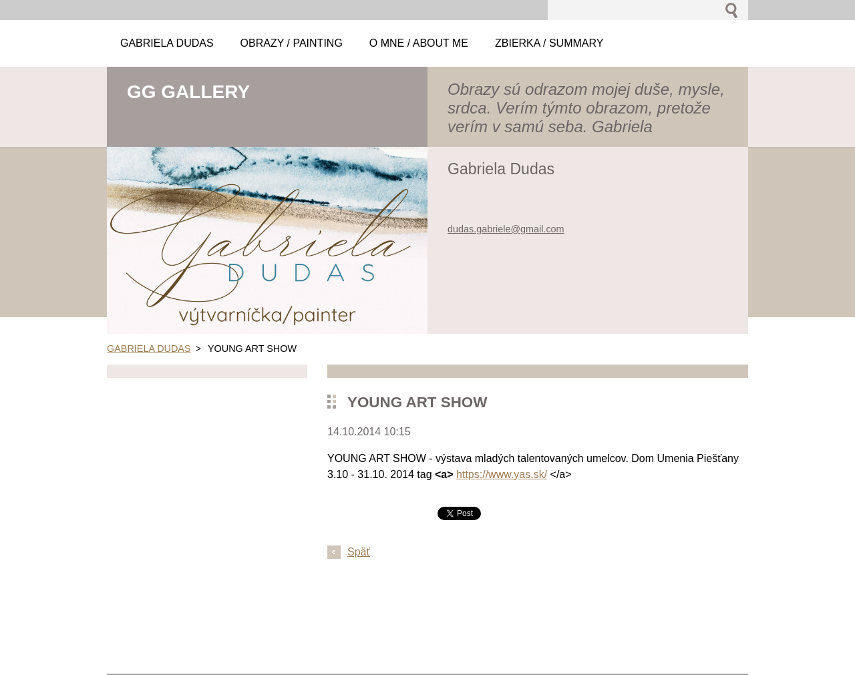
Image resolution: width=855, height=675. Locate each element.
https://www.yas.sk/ (501, 474)
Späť (358, 551)
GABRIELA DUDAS (149, 348)
